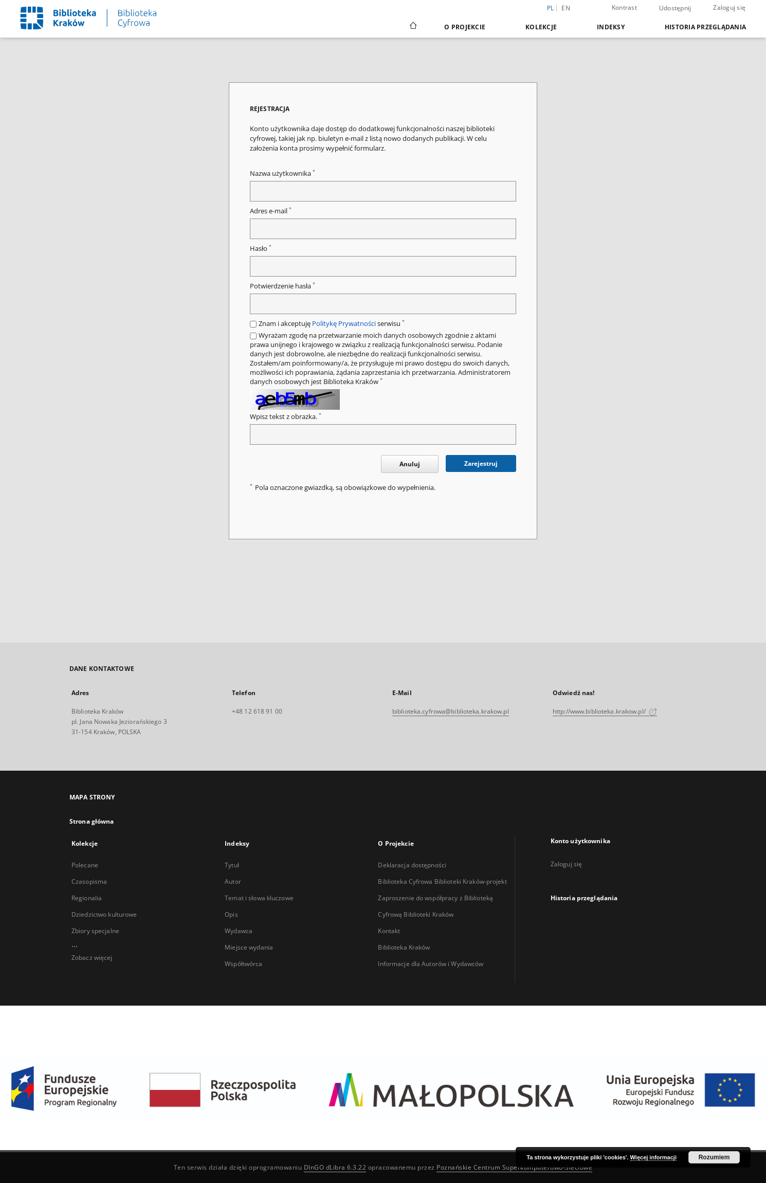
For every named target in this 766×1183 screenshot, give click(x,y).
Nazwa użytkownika (282, 173)
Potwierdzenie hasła (282, 286)
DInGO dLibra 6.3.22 (335, 1167)
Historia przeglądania (705, 27)
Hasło (260, 248)
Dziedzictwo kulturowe (104, 914)
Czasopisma (89, 881)
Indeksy (611, 27)
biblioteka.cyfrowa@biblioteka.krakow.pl (450, 711)
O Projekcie (464, 27)
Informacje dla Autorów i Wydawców (430, 963)
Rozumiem (714, 1157)
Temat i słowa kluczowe (259, 898)
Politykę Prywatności (344, 323)
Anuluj (409, 464)
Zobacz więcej (92, 957)
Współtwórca (243, 963)
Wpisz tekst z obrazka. (285, 416)
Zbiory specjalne (95, 930)
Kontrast (624, 7)
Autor (233, 881)
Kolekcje (541, 27)
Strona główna (91, 821)
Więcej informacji (653, 1157)
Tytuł (232, 865)
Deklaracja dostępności (412, 865)
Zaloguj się (729, 7)
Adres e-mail (270, 211)
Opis (231, 914)
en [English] (565, 8)
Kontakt (389, 930)
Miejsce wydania (249, 947)
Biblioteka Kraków (404, 947)
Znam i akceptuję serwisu (332, 323)
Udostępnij (675, 8)
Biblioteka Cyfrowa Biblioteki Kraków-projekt (442, 881)
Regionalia (86, 898)
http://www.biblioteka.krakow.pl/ (605, 711)
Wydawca (238, 930)
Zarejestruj (481, 463)
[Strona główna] (412, 26)
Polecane (84, 865)
